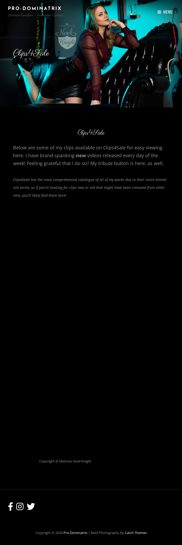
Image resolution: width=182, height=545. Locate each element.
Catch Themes (136, 532)
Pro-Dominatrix (35, 8)
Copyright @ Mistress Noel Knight (65, 461)
